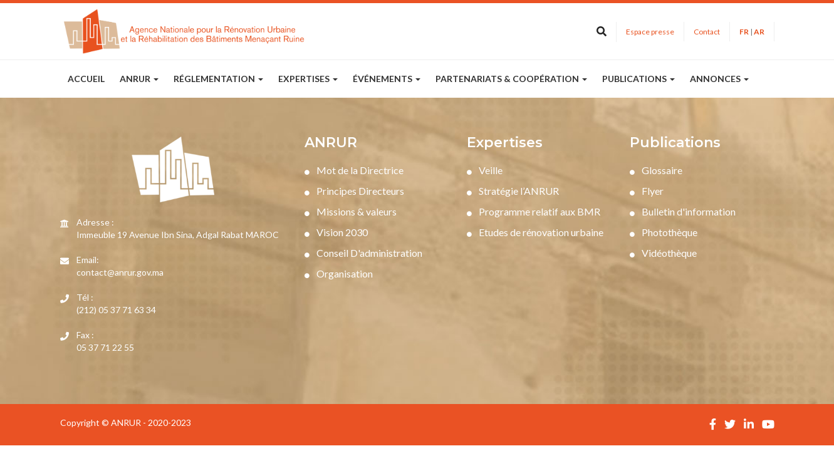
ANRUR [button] (139, 78)
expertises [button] (308, 78)
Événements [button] (386, 78)
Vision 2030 (336, 232)
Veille (485, 170)
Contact (707, 31)
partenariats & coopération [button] (511, 78)
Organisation (339, 273)
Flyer (647, 191)
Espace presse (650, 31)
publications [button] (638, 78)
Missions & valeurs (351, 211)
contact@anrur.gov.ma (120, 272)
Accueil (86, 78)
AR (759, 31)
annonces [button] (719, 78)
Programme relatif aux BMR (533, 211)
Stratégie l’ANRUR (513, 191)
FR (744, 31)
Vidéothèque (663, 253)
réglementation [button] (218, 78)
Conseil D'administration (363, 253)
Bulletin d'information (683, 211)
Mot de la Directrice (354, 170)
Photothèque (663, 232)
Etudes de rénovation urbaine (535, 232)
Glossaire (656, 170)
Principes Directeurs (354, 191)
